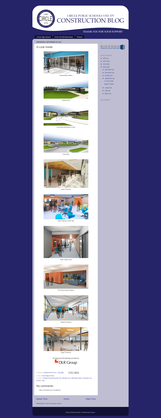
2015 (105, 61)
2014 (105, 64)
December (108, 69)
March (107, 93)
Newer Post (41, 399)
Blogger (92, 412)
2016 (105, 58)
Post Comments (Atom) (53, 403)
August (107, 88)
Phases (80, 37)
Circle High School (44, 37)
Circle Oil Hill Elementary (63, 37)
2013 (105, 67)
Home (66, 399)
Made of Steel (109, 84)
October (108, 75)
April (106, 90)
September (109, 78)
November (108, 72)
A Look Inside (108, 81)
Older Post (91, 399)
